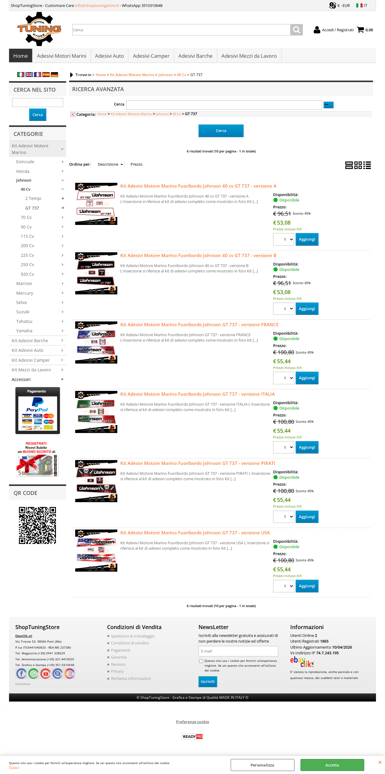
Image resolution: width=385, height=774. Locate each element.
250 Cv (27, 266)
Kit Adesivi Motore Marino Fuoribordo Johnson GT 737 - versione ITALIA (197, 395)
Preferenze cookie (192, 723)
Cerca (119, 106)
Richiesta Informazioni (131, 680)
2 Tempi (33, 200)
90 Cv (26, 228)
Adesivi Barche (195, 56)
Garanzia (119, 659)
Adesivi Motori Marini (61, 56)
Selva (21, 304)
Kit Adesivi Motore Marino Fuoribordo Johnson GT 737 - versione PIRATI (197, 465)
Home (20, 56)
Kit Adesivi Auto (27, 352)
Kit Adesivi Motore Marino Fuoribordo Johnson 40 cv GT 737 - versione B (198, 257)
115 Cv (27, 238)
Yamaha (24, 332)
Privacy (14, 767)
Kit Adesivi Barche (30, 342)
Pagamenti (120, 651)
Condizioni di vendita (130, 644)
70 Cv (26, 219)
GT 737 (32, 209)
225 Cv (27, 257)
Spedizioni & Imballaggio (133, 637)
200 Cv (27, 247)
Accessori (21, 381)
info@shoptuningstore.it (97, 5)
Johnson (23, 182)
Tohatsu (24, 323)
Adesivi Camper (150, 56)
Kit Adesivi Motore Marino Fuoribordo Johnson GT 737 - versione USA (195, 534)
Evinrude (25, 163)
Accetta (332, 765)
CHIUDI (380, 762)
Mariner (24, 285)
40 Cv (25, 190)
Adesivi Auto (109, 56)
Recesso (118, 665)
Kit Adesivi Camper (31, 361)
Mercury (24, 294)
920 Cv (27, 275)
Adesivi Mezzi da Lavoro (248, 56)
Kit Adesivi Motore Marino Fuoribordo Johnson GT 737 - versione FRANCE (199, 326)
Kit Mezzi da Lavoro (31, 371)
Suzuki (22, 313)
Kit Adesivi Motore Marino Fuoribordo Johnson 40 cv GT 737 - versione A (198, 187)
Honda (22, 173)
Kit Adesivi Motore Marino (30, 151)
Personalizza (262, 765)
